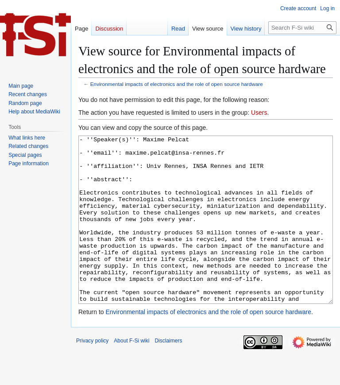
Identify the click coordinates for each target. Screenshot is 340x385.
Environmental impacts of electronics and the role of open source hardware (176, 84)
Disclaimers (168, 374)
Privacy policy (92, 374)
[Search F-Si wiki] (302, 27)
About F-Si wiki (131, 374)
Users (259, 112)
